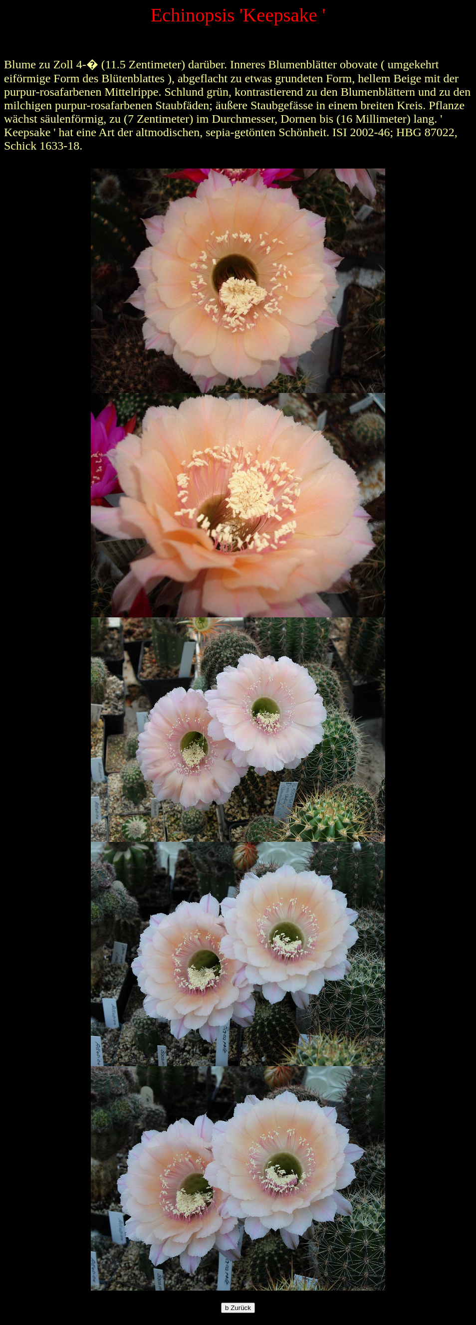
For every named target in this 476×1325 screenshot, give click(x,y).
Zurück (238, 1308)
